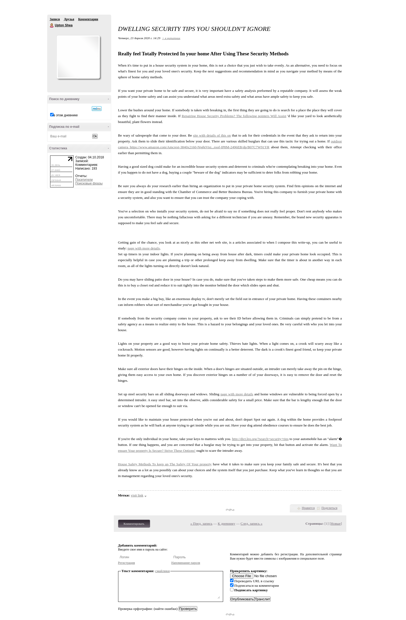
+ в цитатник (171, 38)
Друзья (69, 19)
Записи (55, 19)
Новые (336, 523)
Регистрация (126, 563)
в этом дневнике (66, 115)
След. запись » (251, 523)
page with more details (143, 248)
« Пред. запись (201, 523)
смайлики (162, 571)
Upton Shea (52, 25)
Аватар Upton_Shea (78, 57)
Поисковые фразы (89, 183)
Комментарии (88, 19)
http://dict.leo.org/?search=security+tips (260, 439)
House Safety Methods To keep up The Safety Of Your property (165, 464)
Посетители (84, 180)
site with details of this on (212, 135)
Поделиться (329, 508)
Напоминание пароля (185, 563)
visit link (137, 495)
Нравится (308, 508)
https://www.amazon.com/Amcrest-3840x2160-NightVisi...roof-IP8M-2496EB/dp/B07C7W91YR (200, 147)
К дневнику (226, 523)
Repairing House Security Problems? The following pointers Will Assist (234, 116)
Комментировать (134, 523)
